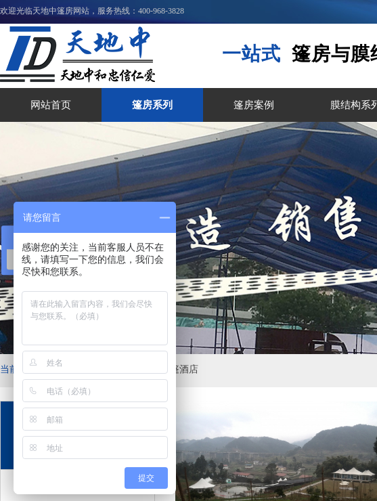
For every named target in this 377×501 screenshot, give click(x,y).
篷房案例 (254, 105)
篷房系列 (152, 105)
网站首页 (50, 105)
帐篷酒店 (179, 369)
